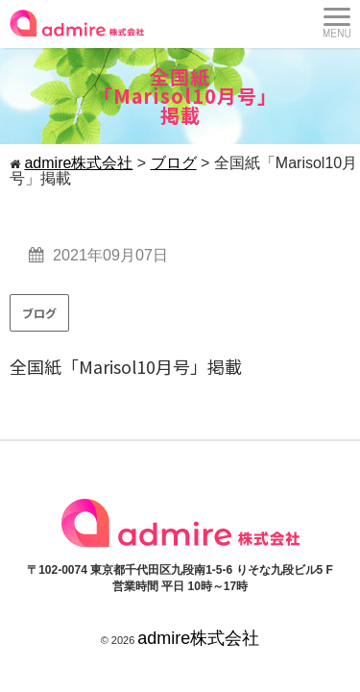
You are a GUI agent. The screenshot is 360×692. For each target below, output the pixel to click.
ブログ (39, 313)
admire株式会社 (198, 638)
